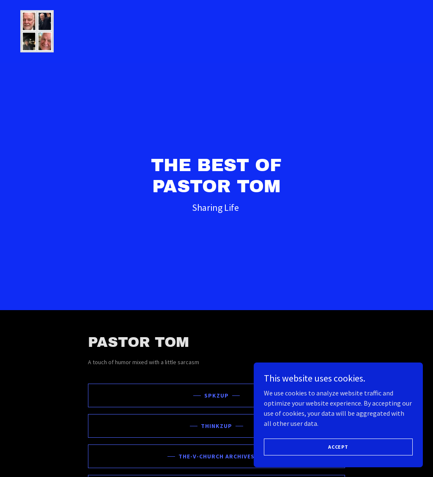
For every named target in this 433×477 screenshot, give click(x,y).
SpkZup (216, 395)
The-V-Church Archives (216, 456)
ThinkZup (216, 426)
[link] (37, 30)
